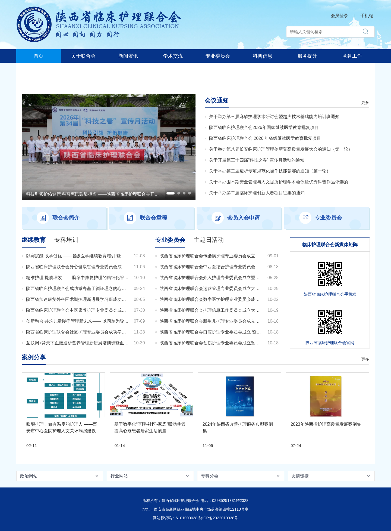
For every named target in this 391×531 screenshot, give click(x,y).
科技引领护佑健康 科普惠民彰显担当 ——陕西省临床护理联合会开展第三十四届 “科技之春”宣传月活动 (125, 194)
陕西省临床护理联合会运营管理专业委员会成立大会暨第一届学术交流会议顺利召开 (211, 288)
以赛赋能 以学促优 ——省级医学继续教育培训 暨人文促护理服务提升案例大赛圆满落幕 (78, 256)
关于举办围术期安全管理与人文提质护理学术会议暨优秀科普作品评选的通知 (281, 182)
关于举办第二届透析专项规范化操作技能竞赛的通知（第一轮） (270, 171)
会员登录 (339, 15)
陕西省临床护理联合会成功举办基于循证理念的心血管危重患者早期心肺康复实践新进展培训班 (78, 288)
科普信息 (262, 56)
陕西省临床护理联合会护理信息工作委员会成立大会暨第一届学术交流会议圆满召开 (211, 310)
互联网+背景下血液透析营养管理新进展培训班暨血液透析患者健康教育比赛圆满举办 (78, 343)
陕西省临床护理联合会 (59, 6)
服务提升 (307, 56)
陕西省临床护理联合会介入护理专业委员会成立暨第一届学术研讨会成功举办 (211, 277)
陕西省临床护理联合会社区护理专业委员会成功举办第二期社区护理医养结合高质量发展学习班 (78, 332)
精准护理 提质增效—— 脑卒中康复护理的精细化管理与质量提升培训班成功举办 (78, 277)
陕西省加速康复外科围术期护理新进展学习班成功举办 (78, 299)
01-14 (119, 445)
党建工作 (352, 56)
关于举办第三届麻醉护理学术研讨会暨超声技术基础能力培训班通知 (274, 116)
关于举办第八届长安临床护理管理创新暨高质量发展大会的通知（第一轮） (280, 149)
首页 (38, 56)
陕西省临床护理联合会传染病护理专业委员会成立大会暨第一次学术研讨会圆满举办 (211, 256)
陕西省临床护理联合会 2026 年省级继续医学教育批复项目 (265, 138)
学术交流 (173, 56)
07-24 (296, 445)
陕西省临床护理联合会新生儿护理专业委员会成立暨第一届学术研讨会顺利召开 (211, 321)
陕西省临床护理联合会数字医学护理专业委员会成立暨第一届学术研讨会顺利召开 (211, 299)
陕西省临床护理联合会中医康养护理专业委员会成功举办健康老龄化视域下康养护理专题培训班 (78, 310)
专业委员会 (218, 56)
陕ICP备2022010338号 (218, 518)
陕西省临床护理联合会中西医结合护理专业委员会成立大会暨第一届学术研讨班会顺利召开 (211, 266)
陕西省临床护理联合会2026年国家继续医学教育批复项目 (264, 127)
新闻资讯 (128, 56)
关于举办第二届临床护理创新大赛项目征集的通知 (257, 192)
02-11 (31, 445)
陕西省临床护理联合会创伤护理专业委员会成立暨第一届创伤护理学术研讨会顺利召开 (211, 343)
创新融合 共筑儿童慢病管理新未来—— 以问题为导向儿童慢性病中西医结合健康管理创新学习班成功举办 (78, 321)
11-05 (208, 445)
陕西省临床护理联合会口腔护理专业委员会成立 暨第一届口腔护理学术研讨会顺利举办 (211, 332)
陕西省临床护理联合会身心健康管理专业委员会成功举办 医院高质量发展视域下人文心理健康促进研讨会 (78, 266)
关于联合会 (83, 56)
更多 (365, 102)
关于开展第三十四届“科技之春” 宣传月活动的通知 (256, 160)
